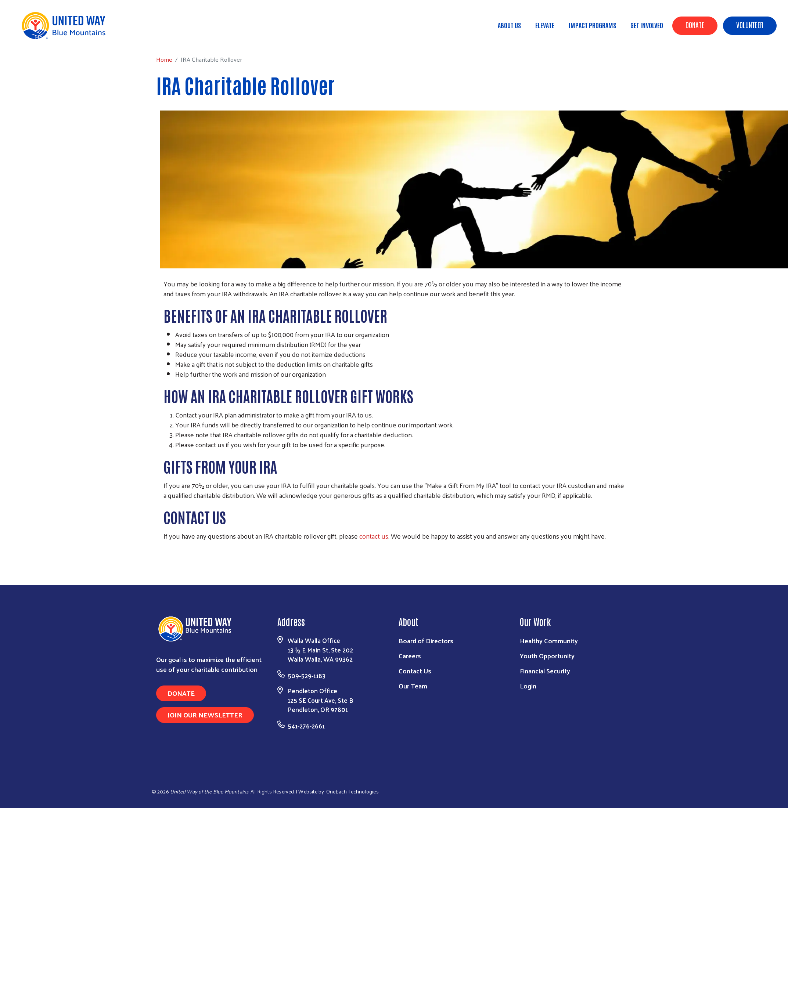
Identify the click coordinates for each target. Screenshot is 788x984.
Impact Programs (592, 25)
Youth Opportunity (547, 655)
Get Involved (646, 25)
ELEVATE (544, 25)
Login (528, 685)
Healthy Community (549, 640)
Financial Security (545, 670)
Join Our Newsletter (205, 715)
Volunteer (749, 24)
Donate (695, 24)
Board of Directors (426, 640)
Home (43, 36)
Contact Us (415, 670)
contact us (373, 536)
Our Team (413, 685)
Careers (410, 655)
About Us (509, 25)
